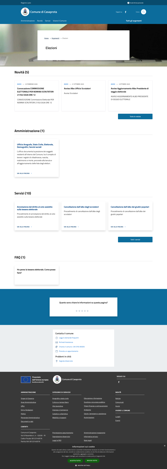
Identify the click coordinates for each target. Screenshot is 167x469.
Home (46, 38)
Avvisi (19, 84)
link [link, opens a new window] (104, 456)
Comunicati (119, 402)
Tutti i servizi (135, 239)
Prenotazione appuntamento (62, 432)
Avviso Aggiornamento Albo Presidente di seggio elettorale (130, 90)
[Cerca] (143, 11)
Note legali (88, 440)
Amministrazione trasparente (94, 432)
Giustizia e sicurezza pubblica (94, 402)
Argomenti (55, 38)
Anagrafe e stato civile (60, 398)
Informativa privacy (91, 436)
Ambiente (87, 410)
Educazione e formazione (93, 398)
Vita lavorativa (57, 406)
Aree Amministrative (28, 402)
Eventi (117, 420)
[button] (83, 465)
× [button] (164, 446)
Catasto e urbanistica (60, 413)
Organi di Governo (27, 398)
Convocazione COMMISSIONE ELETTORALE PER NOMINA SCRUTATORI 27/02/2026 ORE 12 (35, 91)
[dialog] (83, 456)
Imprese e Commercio (60, 410)
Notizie (118, 398)
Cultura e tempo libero (60, 402)
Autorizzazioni (89, 417)
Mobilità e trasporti (59, 417)
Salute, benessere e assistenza (95, 413)
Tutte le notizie (135, 116)
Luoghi (117, 416)
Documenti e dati (27, 421)
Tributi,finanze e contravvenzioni (96, 406)
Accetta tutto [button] (75, 461)
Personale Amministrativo (30, 417)
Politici (23, 413)
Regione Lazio (26, 2)
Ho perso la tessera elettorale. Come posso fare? (36, 271)
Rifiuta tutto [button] (92, 460)
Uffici (23, 406)
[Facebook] (124, 11)
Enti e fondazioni (27, 410)
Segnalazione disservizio (61, 436)
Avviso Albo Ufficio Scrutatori (77, 88)
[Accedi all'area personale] (135, 2)
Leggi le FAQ (56, 440)
